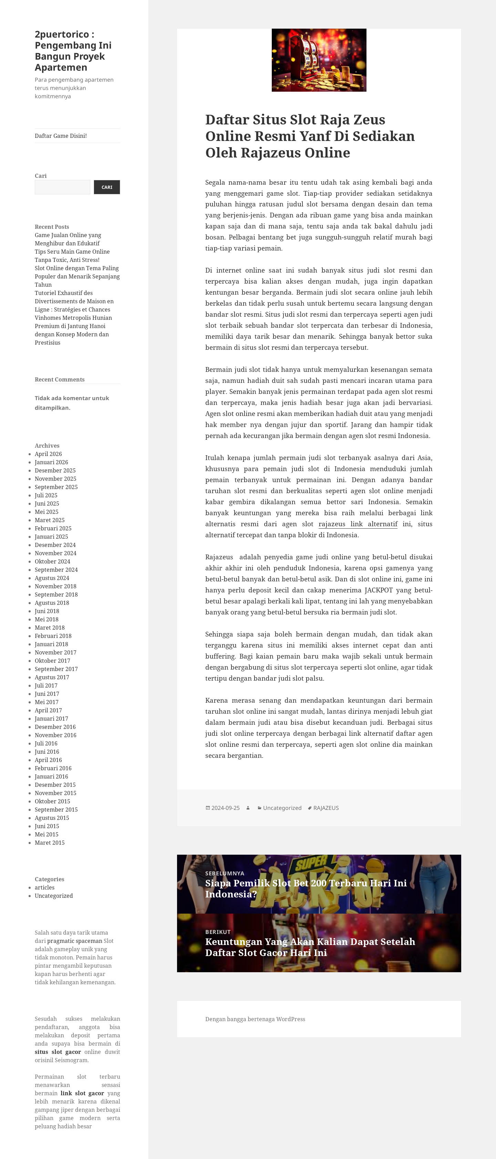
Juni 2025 (47, 503)
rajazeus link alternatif (358, 523)
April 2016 (48, 760)
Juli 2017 (46, 685)
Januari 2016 (51, 776)
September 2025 (56, 487)
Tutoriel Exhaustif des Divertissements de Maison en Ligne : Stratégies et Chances (74, 301)
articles (44, 887)
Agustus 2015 (52, 818)
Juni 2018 (47, 611)
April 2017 (48, 710)
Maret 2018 (50, 627)
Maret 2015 (50, 842)
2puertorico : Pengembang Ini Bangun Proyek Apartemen (73, 50)
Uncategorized (54, 895)
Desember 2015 (55, 785)
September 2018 (56, 594)
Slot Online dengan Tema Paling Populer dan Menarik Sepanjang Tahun (77, 276)
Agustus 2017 (52, 677)
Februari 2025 (53, 528)
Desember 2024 (55, 545)
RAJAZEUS (326, 808)
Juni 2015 (47, 826)
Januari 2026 (51, 462)
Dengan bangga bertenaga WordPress (255, 1019)
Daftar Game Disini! (61, 136)
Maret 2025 (50, 520)
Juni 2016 (47, 751)
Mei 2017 (47, 702)
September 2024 (56, 569)
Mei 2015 (47, 834)
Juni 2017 (47, 694)
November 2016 (55, 735)
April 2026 (48, 454)
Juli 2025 (46, 495)
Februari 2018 (53, 636)
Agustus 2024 (52, 578)
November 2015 (55, 793)
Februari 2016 (53, 768)
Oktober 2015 (52, 801)
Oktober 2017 (52, 660)
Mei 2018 (47, 619)
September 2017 (56, 669)
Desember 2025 (55, 470)
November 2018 (55, 586)
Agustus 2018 (52, 603)
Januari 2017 (51, 718)
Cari (41, 176)
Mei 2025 (47, 512)
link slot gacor (82, 1093)
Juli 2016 (46, 743)
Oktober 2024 (52, 561)
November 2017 (55, 652)
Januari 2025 (51, 536)
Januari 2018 (51, 644)
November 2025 (55, 478)
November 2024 (55, 553)
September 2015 (56, 809)
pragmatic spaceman (74, 941)
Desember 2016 (55, 727)
